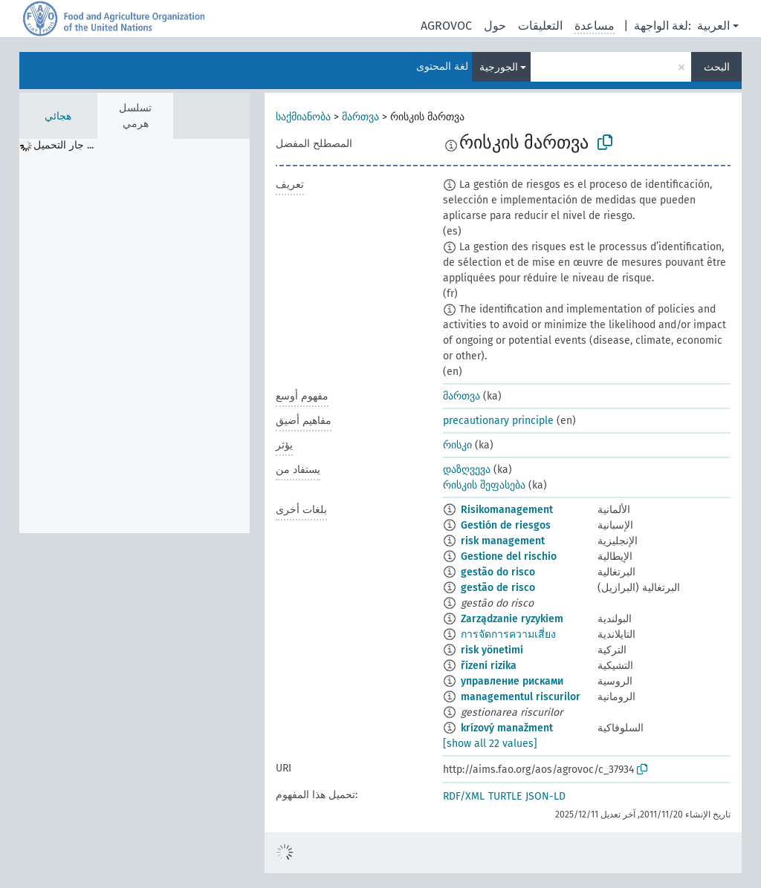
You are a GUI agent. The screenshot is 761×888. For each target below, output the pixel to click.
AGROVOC (446, 26)
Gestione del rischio (509, 556)
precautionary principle (498, 420)
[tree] (134, 336)
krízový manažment (507, 728)
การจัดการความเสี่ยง (508, 634)
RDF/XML (464, 796)
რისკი (457, 445)
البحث (717, 67)
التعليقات (540, 26)
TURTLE (505, 796)
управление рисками (512, 681)
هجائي (58, 116)
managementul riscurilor (520, 697)
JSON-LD (545, 796)
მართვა (360, 117)
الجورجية (498, 67)
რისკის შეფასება (484, 485)
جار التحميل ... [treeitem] (63, 145)
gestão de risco (498, 587)
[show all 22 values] (490, 743)
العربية (713, 26)
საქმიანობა (303, 117)
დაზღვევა (466, 469)
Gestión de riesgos (506, 525)
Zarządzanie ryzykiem (512, 619)
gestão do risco (498, 572)
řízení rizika (488, 665)
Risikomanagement (507, 509)
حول (495, 26)
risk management (503, 541)
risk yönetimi (492, 650)
